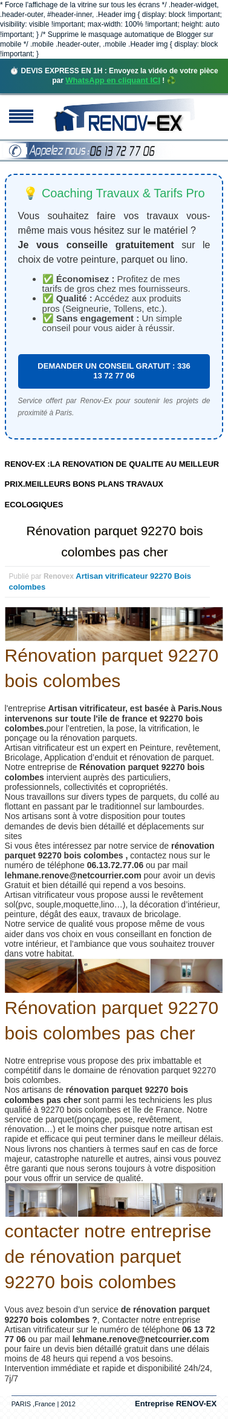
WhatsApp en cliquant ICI (112, 80)
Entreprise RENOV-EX (176, 1403)
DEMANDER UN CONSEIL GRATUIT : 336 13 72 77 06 (113, 370)
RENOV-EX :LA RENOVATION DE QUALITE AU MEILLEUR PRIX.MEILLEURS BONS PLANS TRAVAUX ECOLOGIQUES (112, 484)
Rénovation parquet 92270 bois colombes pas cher (115, 541)
